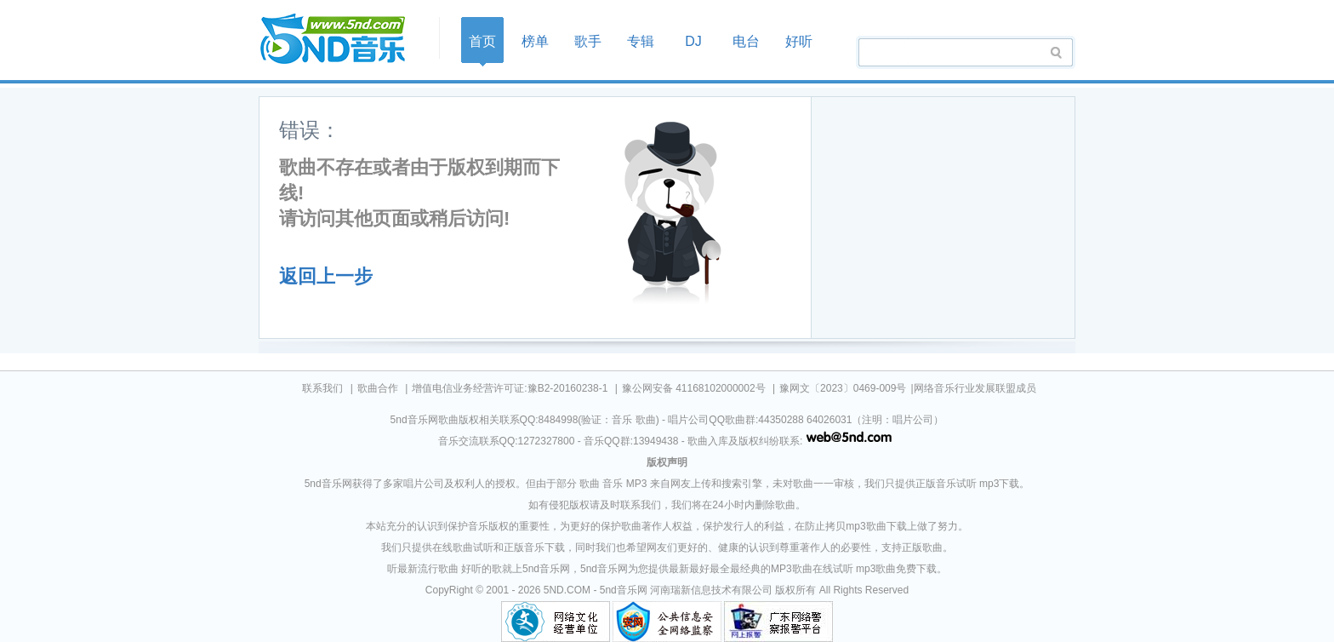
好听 (798, 41)
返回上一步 (326, 276)
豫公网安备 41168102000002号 (694, 388)
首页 (344, 40)
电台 (746, 41)
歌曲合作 (377, 388)
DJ (693, 41)
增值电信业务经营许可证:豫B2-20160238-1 (509, 388)
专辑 (640, 41)
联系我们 (322, 388)
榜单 (535, 41)
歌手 (587, 41)
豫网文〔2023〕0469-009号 (842, 388)
